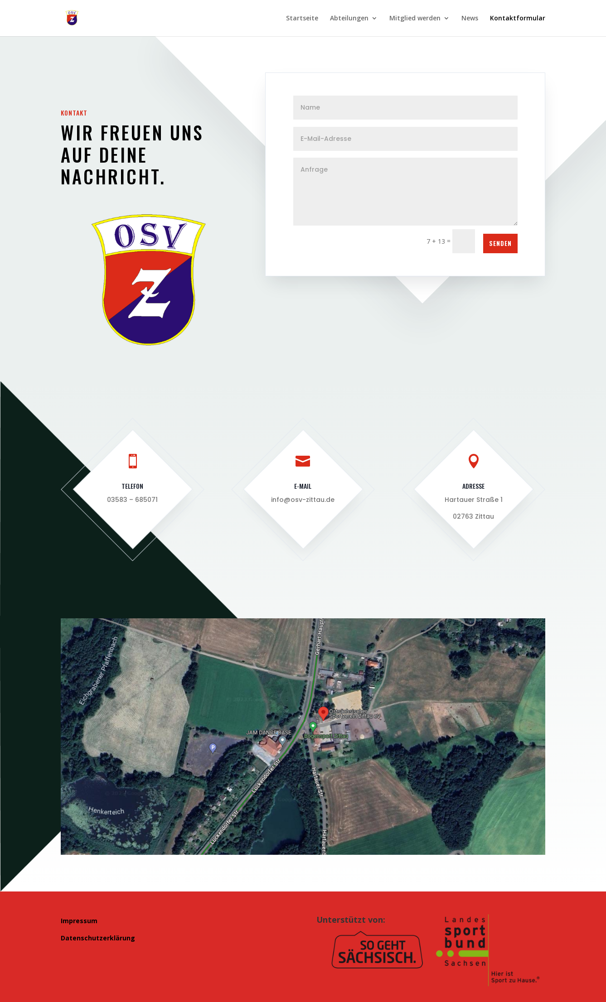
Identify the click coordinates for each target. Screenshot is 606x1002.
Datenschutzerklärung (98, 938)
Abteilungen (349, 18)
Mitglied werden (415, 18)
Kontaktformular (517, 18)
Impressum (79, 920)
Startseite (302, 18)
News (469, 18)
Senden (500, 243)
